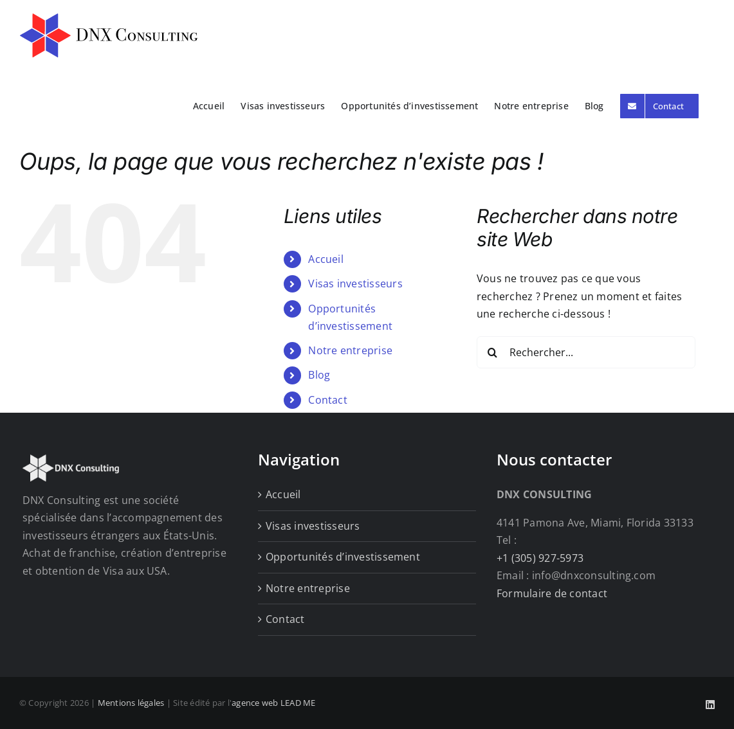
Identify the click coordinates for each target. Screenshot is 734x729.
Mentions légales (131, 702)
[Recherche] (493, 352)
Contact (327, 400)
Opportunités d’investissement (343, 557)
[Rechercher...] (586, 352)
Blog (319, 375)
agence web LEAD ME (273, 702)
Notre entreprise (350, 350)
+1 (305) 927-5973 (540, 558)
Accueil (326, 259)
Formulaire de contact (552, 593)
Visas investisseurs (355, 283)
